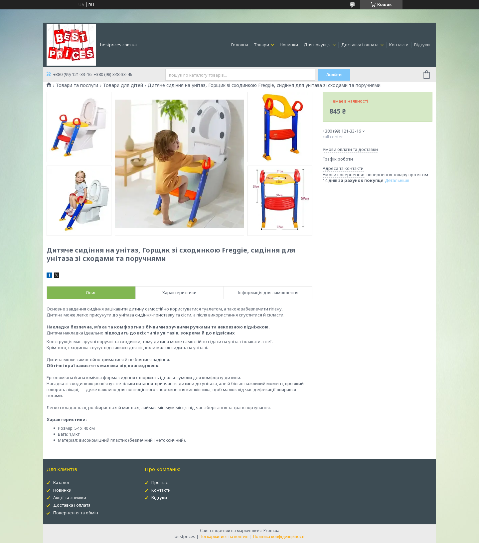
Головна (239, 45)
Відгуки (422, 45)
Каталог (61, 482)
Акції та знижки (69, 497)
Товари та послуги (77, 85)
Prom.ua (271, 530)
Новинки (289, 45)
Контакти (398, 45)
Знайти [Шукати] (334, 74)
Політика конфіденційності (278, 536)
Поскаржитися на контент (224, 536)
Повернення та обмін (75, 513)
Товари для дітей (123, 85)
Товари (262, 45)
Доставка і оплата (360, 45)
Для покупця (318, 45)
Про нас (159, 482)
